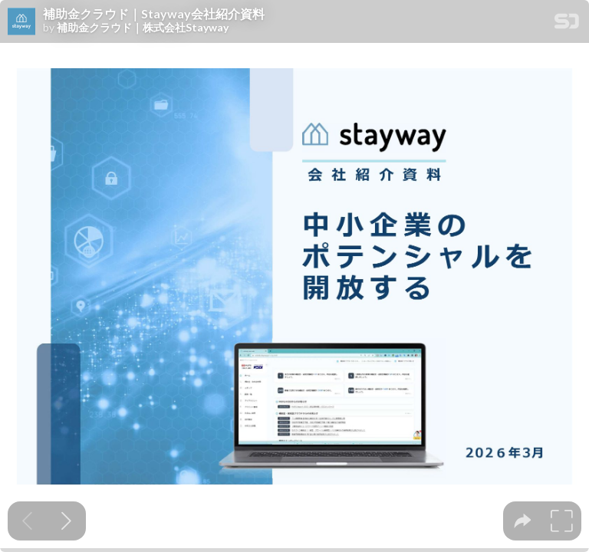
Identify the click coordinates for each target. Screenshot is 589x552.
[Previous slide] (27, 521)
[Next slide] (66, 521)
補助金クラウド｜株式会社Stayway (143, 27)
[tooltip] (522, 521)
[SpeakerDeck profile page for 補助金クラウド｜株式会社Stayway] (21, 22)
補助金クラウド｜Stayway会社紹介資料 (154, 14)
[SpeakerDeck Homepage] (566, 24)
